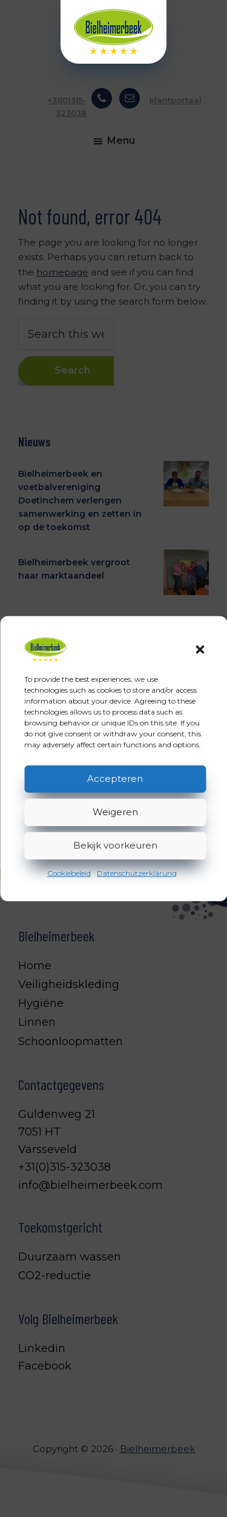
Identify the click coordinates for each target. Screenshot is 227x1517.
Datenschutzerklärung (137, 872)
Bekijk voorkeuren (115, 845)
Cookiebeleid (69, 872)
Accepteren (115, 778)
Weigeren (115, 812)
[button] (200, 649)
